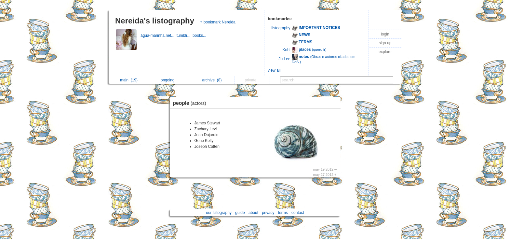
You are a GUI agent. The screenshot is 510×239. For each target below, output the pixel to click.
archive (211, 80)
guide (240, 212)
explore (385, 51)
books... (200, 35)
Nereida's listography (154, 20)
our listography (219, 212)
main (129, 80)
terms (283, 212)
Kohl (286, 50)
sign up (385, 43)
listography (281, 28)
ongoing (169, 80)
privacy (268, 212)
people (191, 103)
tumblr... (185, 35)
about (253, 212)
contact (297, 212)
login (385, 34)
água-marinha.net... (159, 35)
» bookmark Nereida (217, 22)
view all (274, 70)
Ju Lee (284, 59)
